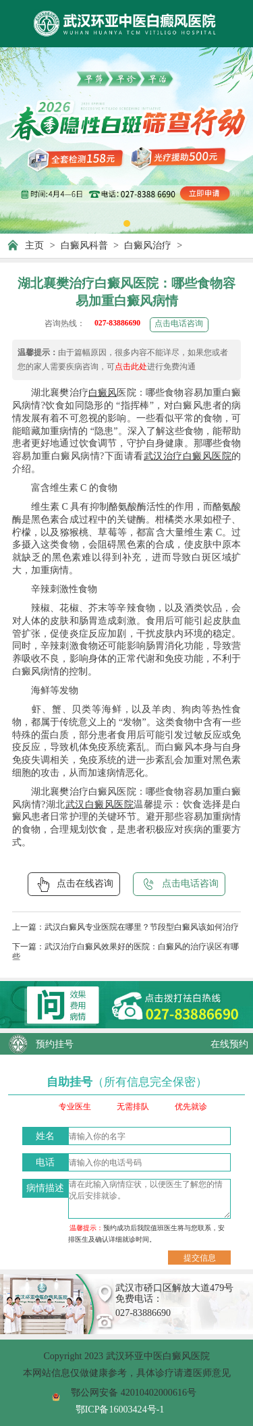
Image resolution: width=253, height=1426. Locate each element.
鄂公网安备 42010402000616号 (133, 1392)
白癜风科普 (84, 245)
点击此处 (131, 367)
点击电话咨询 (178, 323)
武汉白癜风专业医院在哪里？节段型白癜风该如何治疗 (142, 927)
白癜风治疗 (147, 245)
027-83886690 (117, 323)
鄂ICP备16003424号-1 (120, 1409)
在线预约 (229, 1043)
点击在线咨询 (73, 884)
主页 (34, 245)
